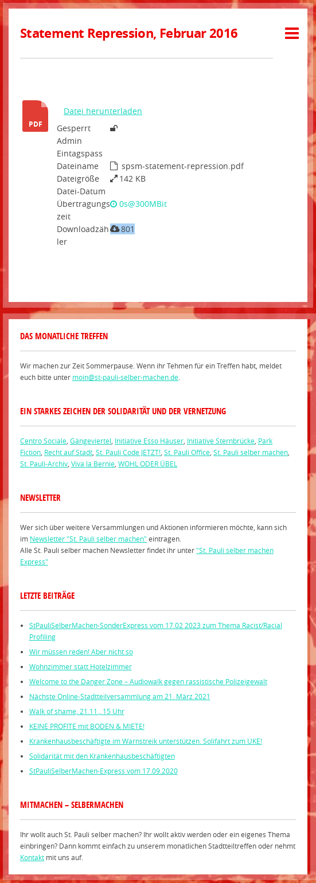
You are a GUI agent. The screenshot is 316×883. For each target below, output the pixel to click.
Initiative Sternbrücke (221, 440)
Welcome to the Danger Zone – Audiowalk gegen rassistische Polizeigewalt (148, 681)
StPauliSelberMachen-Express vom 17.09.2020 (103, 770)
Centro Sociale (43, 440)
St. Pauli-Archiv (44, 463)
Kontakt (32, 857)
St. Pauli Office (187, 452)
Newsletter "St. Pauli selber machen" (88, 538)
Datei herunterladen (103, 110)
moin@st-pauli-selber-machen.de (125, 377)
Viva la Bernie (93, 463)
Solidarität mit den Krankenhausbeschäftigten (102, 755)
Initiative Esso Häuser (149, 440)
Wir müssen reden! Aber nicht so (81, 651)
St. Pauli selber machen (250, 452)
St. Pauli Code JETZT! (128, 452)
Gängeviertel (90, 440)
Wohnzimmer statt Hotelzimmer (80, 666)
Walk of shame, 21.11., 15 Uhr (76, 711)
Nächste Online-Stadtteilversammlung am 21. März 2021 (119, 696)
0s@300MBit (138, 203)
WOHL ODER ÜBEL (147, 463)
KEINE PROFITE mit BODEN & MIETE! (87, 726)
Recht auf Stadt (68, 452)
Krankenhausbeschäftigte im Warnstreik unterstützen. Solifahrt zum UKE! (145, 740)
